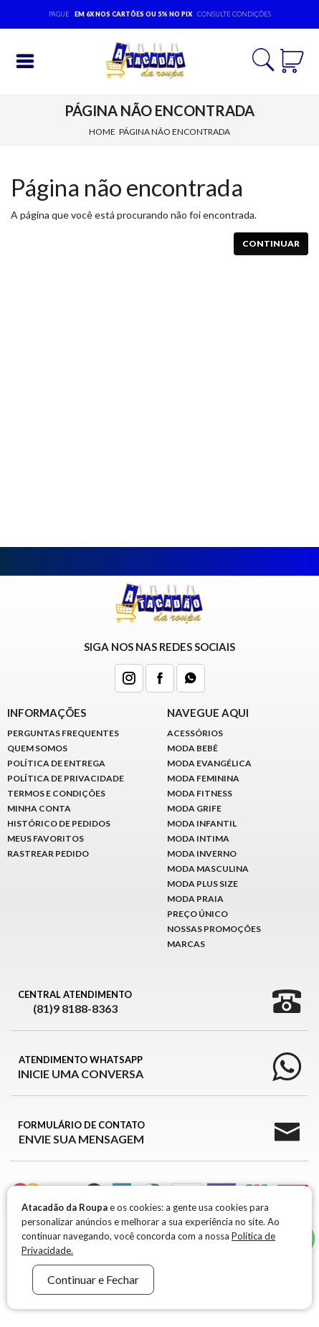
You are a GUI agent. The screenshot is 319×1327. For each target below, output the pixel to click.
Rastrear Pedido (48, 853)
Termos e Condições (56, 793)
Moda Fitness (199, 793)
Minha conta (39, 808)
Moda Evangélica (209, 763)
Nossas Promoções (214, 928)
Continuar (271, 243)
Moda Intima (198, 838)
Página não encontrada (174, 131)
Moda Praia (195, 898)
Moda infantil (202, 823)
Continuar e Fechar (93, 1279)
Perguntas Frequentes (63, 733)
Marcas (186, 943)
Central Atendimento (75, 1002)
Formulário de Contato (81, 1132)
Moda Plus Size (202, 883)
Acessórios (195, 733)
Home (102, 131)
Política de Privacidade (65, 778)
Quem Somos (37, 748)
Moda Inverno (202, 853)
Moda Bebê (192, 748)
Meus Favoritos (45, 838)
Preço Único (197, 913)
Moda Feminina (203, 778)
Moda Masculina (208, 868)
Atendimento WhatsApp (80, 1067)
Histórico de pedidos (58, 823)
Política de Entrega (56, 763)
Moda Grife (194, 808)
